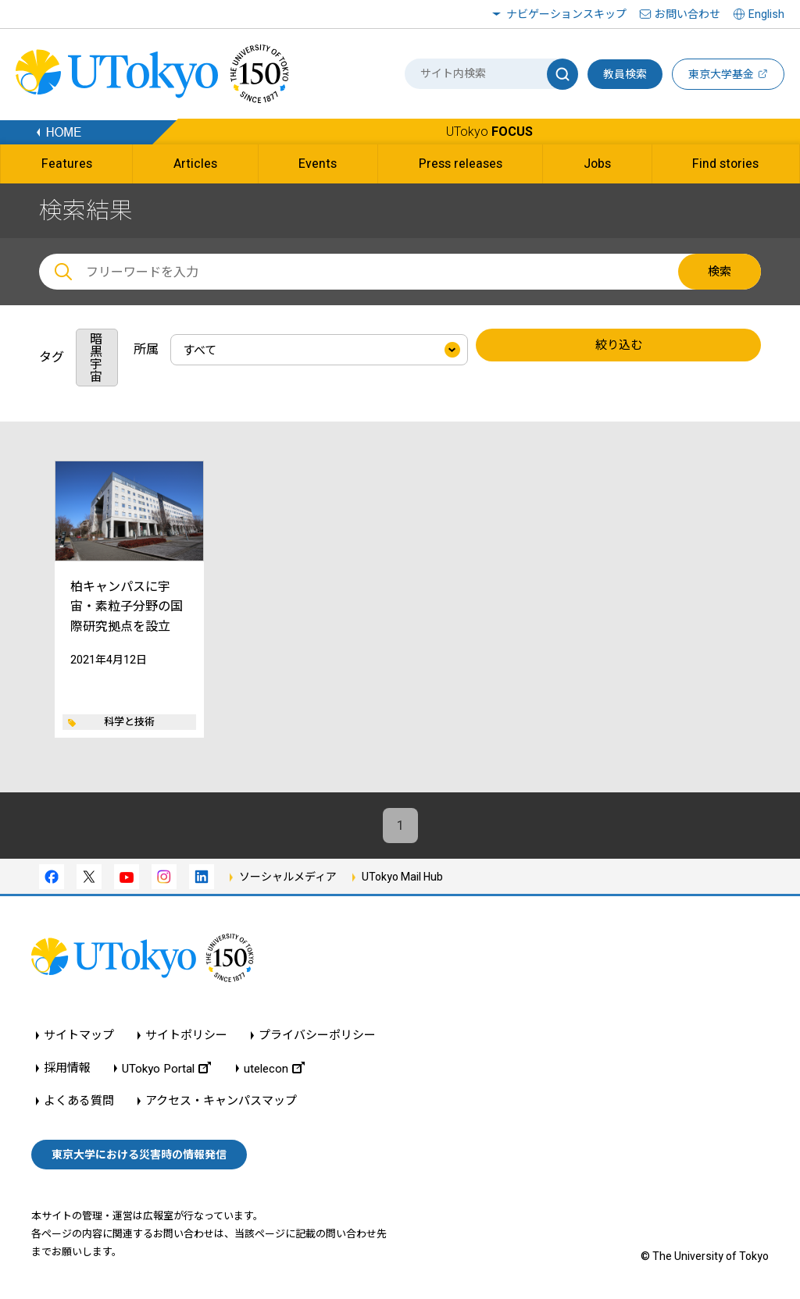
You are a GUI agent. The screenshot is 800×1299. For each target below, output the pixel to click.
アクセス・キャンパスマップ (221, 1101)
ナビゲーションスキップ (566, 14)
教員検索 (625, 74)
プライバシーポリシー (317, 1035)
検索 (719, 272)
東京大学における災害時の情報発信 (139, 1154)
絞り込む (618, 345)
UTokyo (489, 131)
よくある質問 (79, 1101)
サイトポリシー (186, 1035)
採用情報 (67, 1068)
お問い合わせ (687, 14)
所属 (146, 349)
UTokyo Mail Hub (402, 876)
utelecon (274, 1068)
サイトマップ (79, 1035)
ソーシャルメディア (288, 876)
